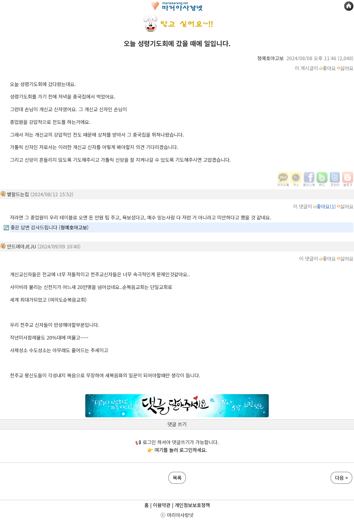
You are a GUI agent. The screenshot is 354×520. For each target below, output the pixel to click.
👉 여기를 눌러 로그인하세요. (177, 449)
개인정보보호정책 (192, 505)
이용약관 (162, 505)
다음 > (341, 477)
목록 (177, 477)
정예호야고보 (73, 227)
